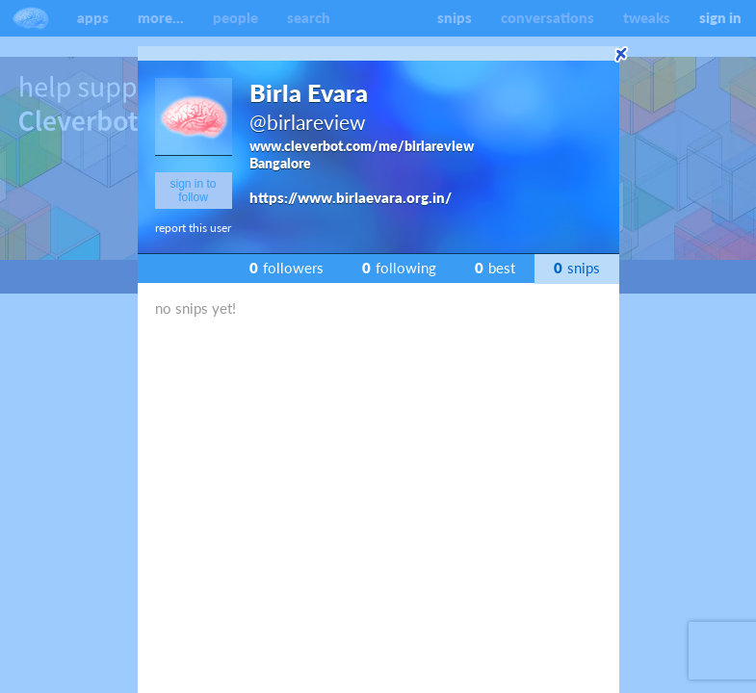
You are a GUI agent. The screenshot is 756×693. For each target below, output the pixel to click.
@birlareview (307, 122)
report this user (193, 227)
